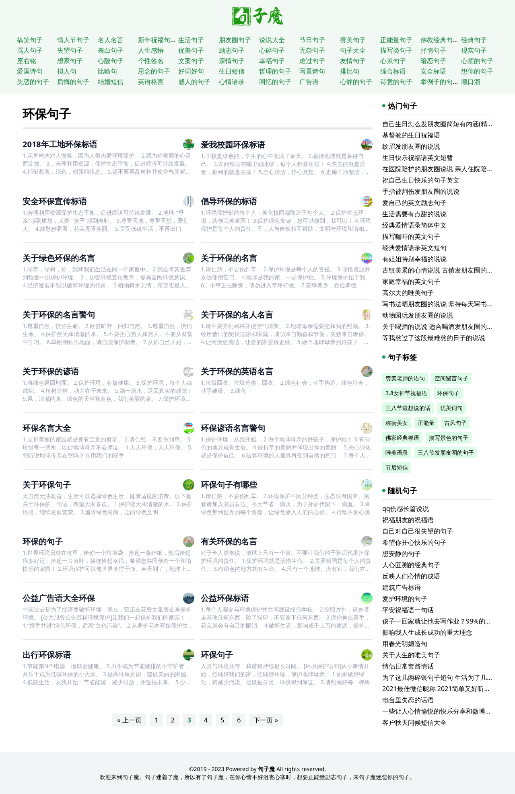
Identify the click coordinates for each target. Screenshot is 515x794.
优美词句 (451, 408)
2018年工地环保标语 (60, 144)
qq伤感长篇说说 (405, 508)
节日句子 (312, 39)
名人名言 (111, 39)
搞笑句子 (30, 39)
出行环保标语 (47, 654)
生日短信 (232, 71)
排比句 (349, 71)
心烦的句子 (477, 60)
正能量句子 (396, 39)
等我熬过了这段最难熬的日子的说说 (433, 337)
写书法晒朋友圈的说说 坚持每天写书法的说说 (447, 304)
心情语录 (232, 81)
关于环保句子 (47, 484)
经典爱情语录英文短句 (414, 247)
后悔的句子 (73, 81)
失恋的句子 (33, 81)
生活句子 (191, 39)
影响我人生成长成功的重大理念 (427, 632)
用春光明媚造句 (404, 643)
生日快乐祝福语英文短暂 (417, 157)
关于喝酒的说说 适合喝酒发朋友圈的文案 (441, 326)
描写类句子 (396, 50)
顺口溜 (470, 81)
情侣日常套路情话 (408, 666)
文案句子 (191, 60)
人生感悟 (151, 50)
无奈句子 (312, 50)
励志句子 (232, 50)
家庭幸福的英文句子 (411, 281)
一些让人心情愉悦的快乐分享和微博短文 (440, 711)
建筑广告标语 (401, 587)
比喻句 (107, 71)
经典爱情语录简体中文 (414, 225)
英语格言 (151, 81)
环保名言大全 (47, 428)
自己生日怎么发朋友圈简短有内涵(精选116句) (447, 123)
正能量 (426, 423)
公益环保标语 (225, 598)
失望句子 (70, 50)
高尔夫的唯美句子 (408, 292)
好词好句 (191, 71)
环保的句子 (43, 541)
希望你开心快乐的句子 (414, 542)
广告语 (309, 81)
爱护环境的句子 (404, 598)
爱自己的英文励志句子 (414, 202)
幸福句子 (272, 60)
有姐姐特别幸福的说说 (414, 258)
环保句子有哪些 (229, 484)
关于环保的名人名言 (237, 314)
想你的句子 (477, 71)
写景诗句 (312, 71)
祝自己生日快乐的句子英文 (420, 180)
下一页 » (265, 720)
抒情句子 (433, 50)
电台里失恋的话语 (408, 700)
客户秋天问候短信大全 (414, 722)
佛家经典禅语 (402, 437)
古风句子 (455, 423)
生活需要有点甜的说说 (414, 213)
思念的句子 (154, 71)
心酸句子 (111, 60)
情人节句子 (73, 39)
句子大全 (353, 50)
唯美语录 (396, 452)
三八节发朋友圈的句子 (446, 452)
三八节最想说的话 (408, 408)
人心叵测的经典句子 (411, 564)
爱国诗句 (30, 71)
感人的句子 (194, 81)
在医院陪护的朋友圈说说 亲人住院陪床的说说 (447, 168)
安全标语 (433, 71)
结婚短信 (111, 81)
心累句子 (393, 60)
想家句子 (70, 60)
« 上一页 (129, 720)
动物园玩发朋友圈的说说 (417, 315)
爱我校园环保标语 (233, 144)
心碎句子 (272, 50)
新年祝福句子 (157, 39)
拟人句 (66, 71)
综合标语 (393, 71)
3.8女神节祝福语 (406, 393)
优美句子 (191, 50)
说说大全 (272, 39)
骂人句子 (30, 50)
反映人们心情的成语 (411, 576)
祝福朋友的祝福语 (408, 519)
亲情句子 (232, 60)
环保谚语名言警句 (233, 428)
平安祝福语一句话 (408, 609)
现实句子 (474, 50)
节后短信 (396, 467)
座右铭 (26, 60)
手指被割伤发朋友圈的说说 (420, 191)
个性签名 (151, 60)
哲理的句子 (275, 71)
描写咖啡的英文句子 (411, 236)
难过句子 (312, 60)
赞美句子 (353, 39)
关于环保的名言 (229, 257)
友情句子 (353, 60)
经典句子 (474, 39)
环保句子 (47, 113)
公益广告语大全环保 (59, 598)
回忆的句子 (275, 81)
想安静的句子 (401, 553)
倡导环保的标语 (229, 201)
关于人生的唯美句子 (411, 654)
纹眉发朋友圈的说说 (411, 146)
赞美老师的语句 (405, 378)
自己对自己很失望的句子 (417, 531)
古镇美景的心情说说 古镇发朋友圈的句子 (441, 270)
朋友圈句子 (235, 39)
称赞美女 (396, 423)
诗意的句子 (396, 81)
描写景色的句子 (448, 437)
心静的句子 (356, 81)
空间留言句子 (451, 378)
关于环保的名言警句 (59, 314)
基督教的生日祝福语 (411, 135)
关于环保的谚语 (51, 371)
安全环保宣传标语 (55, 201)
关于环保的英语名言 (237, 371)
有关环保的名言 (229, 541)
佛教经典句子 (439, 39)
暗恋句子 (433, 60)
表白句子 (111, 50)
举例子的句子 (439, 81)
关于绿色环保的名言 (59, 257)
